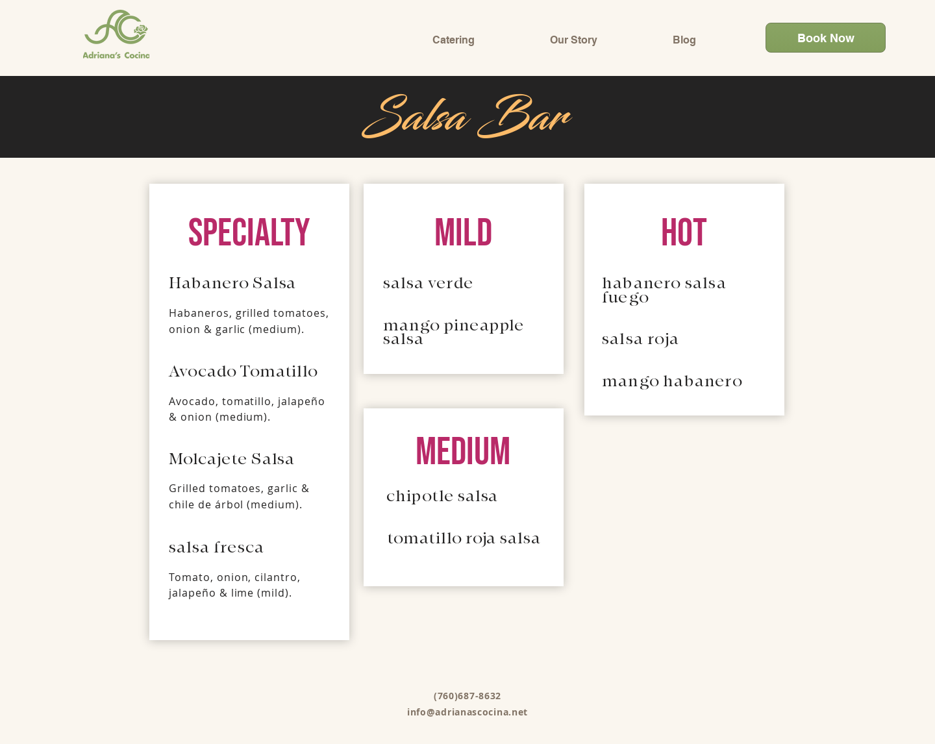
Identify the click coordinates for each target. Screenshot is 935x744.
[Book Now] (826, 38)
